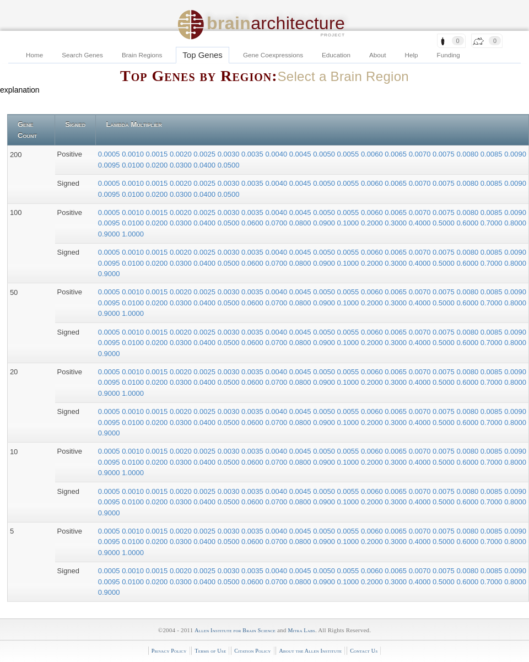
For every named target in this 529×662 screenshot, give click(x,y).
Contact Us (363, 651)
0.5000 (444, 223)
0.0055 (349, 154)
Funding (448, 54)
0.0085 (492, 154)
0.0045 (301, 154)
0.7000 (492, 223)
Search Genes (82, 54)
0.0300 (181, 165)
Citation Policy (252, 651)
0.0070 (421, 154)
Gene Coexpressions (273, 54)
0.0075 (444, 154)
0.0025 (205, 154)
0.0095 (110, 165)
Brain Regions (142, 54)
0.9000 (110, 234)
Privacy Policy (169, 651)
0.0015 (158, 154)
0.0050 (325, 154)
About (377, 54)
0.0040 (277, 154)
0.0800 (301, 223)
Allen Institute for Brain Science (235, 630)
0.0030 (229, 154)
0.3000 (396, 223)
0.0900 (325, 223)
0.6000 (468, 223)
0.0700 (277, 223)
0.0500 (229, 165)
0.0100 (133, 165)
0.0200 (158, 165)
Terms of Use (210, 651)
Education (336, 54)
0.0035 (253, 154)
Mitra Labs (301, 630)
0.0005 (110, 154)
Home (34, 54)
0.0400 (205, 165)
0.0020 (181, 154)
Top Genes (202, 55)
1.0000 (133, 234)
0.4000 (421, 223)
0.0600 (253, 223)
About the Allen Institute (310, 651)
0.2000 (373, 223)
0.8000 (515, 223)
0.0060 (373, 154)
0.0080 (468, 154)
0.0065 (396, 154)
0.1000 (349, 223)
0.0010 (133, 154)
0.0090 (515, 154)
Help (411, 54)
